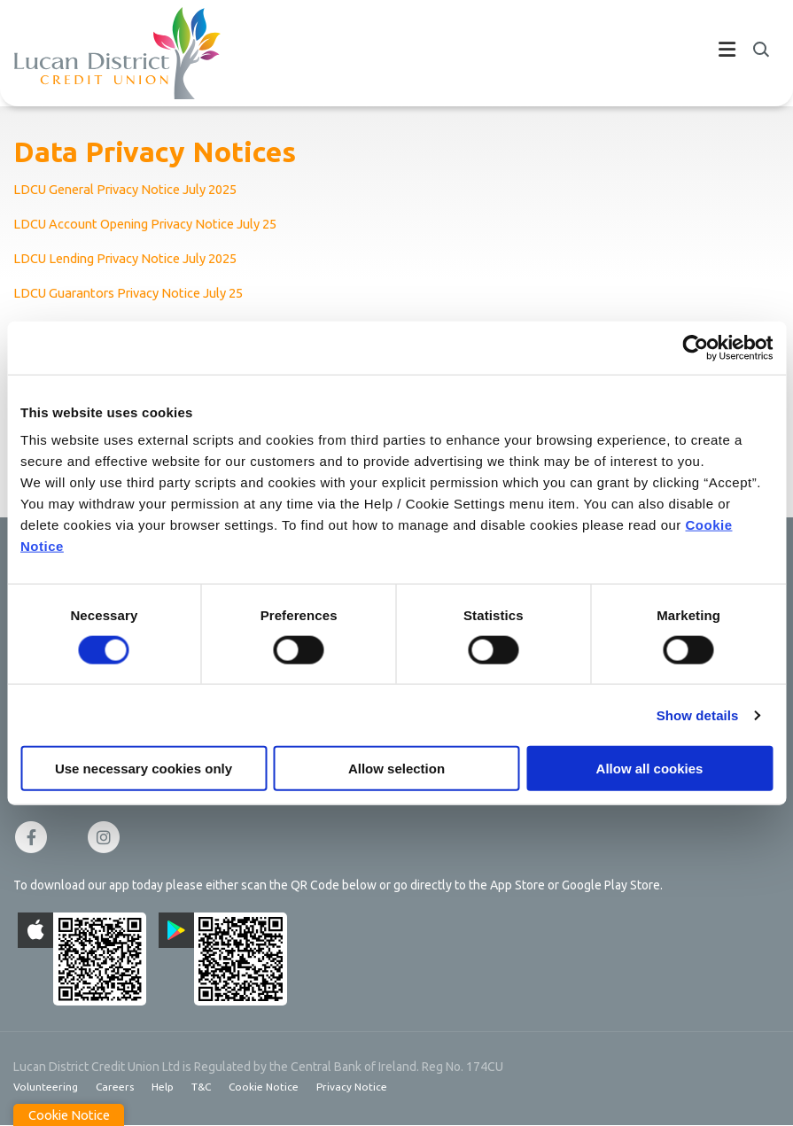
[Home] (103, 53)
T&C (201, 1086)
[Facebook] (35, 837)
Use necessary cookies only (143, 768)
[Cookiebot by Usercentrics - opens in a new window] (695, 347)
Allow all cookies (650, 768)
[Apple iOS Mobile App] (82, 959)
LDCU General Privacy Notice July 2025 (129, 189)
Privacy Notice (354, 1086)
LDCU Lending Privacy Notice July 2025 (129, 258)
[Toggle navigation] (499, 53)
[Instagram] (108, 837)
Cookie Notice (264, 1086)
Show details (698, 714)
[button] (760, 49)
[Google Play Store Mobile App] (223, 959)
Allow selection (396, 768)
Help (163, 1086)
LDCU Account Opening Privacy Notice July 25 (150, 223)
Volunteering (45, 1086)
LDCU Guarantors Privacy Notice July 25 (132, 292)
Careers (115, 1086)
